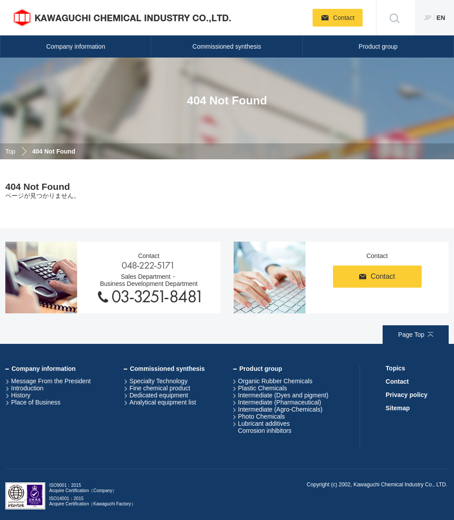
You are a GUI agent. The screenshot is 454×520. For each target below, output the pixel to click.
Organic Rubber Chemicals (275, 381)
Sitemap (398, 408)
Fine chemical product (159, 388)
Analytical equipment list (162, 402)
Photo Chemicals (261, 416)
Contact (397, 381)
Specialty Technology (158, 381)
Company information (75, 46)
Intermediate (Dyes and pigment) (283, 395)
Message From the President (51, 381)
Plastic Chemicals (262, 388)
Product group (378, 46)
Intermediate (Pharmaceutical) (279, 402)
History (21, 395)
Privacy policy (406, 394)
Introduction (27, 388)
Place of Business (35, 402)
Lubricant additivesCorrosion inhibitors (265, 427)
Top (10, 151)
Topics (395, 368)
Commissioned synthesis (226, 46)
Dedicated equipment (158, 395)
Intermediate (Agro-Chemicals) (280, 409)
